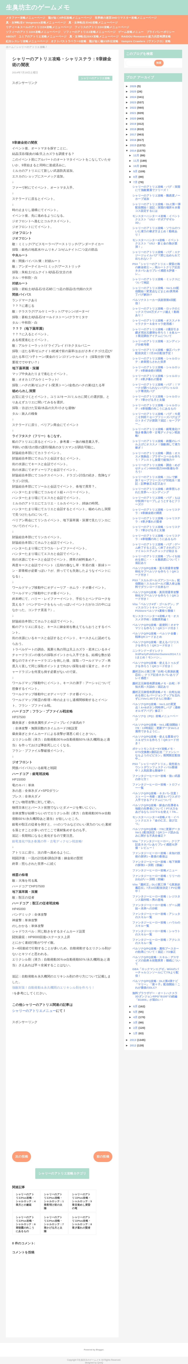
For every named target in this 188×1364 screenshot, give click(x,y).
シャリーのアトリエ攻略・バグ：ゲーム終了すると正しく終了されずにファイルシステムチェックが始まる (156, 547)
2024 (133, 97)
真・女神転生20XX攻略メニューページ (94, 36)
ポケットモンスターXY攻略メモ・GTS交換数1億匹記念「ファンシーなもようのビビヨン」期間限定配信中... (156, 753)
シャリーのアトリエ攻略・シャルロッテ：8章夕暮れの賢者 (156, 377)
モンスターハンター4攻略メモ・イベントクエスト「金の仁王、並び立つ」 (155, 820)
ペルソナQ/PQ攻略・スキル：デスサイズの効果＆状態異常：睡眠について (156, 960)
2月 (136, 1027)
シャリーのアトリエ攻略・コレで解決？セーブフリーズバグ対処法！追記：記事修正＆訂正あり (156, 480)
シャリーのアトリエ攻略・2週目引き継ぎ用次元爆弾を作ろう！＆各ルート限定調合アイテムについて (156, 332)
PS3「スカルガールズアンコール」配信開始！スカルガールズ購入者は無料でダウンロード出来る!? (156, 583)
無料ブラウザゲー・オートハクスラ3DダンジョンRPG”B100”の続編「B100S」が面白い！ (154, 996)
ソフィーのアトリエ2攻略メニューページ (89, 31)
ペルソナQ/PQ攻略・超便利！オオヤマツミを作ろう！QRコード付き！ (155, 626)
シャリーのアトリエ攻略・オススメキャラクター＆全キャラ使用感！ (156, 322)
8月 (136, 176)
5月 (136, 1011)
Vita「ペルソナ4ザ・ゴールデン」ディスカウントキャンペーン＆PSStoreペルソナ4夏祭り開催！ (155, 607)
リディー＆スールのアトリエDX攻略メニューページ (39, 27)
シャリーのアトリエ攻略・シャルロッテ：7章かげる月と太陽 (156, 398)
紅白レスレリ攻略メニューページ (27, 41)
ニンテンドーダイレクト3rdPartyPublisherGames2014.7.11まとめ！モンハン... (156, 654)
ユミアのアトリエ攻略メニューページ (43, 36)
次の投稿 (21, 1156)
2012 (133, 1045)
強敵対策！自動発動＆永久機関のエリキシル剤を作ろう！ (53, 987)
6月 (136, 1006)
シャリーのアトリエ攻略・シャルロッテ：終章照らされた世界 (156, 360)
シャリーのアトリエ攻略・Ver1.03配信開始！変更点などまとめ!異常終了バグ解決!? (155, 291)
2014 (133, 150)
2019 (133, 123)
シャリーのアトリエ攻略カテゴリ (62, 1173)
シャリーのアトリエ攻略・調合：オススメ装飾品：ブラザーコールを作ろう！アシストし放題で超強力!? (156, 456)
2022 (133, 107)
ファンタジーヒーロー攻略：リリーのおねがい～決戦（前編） (156, 877)
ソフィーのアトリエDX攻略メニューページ (33, 31)
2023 (133, 102)
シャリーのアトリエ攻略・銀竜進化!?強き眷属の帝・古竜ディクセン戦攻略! (156, 432)
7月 (136, 182)
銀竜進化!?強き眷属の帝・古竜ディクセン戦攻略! (47, 841)
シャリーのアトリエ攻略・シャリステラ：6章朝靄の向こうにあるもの (156, 537)
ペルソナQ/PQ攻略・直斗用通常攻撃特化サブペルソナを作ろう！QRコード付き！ (155, 571)
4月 (136, 1017)
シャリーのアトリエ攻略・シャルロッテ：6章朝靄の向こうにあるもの (156, 407)
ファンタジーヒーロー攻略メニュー (154, 870)
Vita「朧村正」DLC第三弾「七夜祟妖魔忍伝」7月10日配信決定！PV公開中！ (156, 888)
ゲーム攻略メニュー (131, 31)
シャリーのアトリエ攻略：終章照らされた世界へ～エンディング (156, 490)
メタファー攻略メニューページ (25, 17)
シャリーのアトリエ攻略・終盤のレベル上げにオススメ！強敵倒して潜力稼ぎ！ (156, 444)
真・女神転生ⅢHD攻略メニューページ (93, 22)
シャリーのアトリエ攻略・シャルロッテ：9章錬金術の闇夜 (156, 369)
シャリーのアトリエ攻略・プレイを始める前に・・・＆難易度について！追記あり (156, 559)
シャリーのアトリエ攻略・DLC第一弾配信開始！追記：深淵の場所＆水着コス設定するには (156, 207)
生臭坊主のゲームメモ (38, 7)
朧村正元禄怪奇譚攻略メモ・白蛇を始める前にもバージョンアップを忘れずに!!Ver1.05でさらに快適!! (156, 695)
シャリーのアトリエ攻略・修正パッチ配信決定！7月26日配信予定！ (156, 351)
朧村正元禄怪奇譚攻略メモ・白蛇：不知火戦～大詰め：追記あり (156, 685)
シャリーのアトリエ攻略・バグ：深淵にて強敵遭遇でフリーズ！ (156, 188)
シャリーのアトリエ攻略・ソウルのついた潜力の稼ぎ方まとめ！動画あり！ (156, 231)
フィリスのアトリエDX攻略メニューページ (102, 27)
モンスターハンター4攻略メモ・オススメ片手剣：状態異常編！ (155, 617)
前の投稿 (103, 1156)
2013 (133, 1039)
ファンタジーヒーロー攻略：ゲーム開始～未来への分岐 (156, 906)
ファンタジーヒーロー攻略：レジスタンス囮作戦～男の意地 (156, 898)
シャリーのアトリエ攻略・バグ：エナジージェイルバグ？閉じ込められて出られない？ (156, 255)
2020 (133, 118)
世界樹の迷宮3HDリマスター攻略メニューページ (126, 17)
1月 (136, 1033)
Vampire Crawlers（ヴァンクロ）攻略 (146, 41)
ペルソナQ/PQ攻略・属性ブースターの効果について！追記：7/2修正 (155, 950)
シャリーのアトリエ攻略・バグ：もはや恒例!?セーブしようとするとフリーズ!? (156, 501)
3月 (136, 1022)
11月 (136, 160)
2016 (133, 139)
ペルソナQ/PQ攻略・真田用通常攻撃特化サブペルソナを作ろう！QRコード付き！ (155, 595)
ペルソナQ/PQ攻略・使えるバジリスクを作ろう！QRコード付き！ (155, 644)
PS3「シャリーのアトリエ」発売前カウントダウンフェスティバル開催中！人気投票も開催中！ (156, 767)
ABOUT (11, 36)
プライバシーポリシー (161, 31)
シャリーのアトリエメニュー (34, 1011)
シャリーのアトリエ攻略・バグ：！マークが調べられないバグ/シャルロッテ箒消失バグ (156, 388)
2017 (133, 134)
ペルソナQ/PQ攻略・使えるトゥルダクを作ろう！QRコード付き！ (155, 664)
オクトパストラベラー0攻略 (68, 41)
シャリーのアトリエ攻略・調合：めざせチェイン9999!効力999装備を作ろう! (156, 468)
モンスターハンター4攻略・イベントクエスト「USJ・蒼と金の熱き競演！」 (155, 243)
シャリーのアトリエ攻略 (95, 78)
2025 (133, 91)
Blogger (99, 1350)
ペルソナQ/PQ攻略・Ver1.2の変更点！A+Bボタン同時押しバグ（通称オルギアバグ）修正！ (156, 707)
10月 (136, 166)
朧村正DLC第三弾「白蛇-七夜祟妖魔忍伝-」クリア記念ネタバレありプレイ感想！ (155, 675)
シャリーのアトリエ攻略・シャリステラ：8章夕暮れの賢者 (156, 520)
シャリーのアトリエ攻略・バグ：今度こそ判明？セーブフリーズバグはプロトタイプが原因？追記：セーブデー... (156, 418)
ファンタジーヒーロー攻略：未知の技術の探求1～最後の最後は (156, 855)
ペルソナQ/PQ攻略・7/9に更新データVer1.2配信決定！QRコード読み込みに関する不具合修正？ (156, 832)
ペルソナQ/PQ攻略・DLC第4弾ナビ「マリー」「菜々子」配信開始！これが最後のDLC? (156, 984)
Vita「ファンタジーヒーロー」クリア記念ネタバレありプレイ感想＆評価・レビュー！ (156, 844)
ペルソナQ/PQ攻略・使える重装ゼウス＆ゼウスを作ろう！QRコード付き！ (155, 740)
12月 (136, 155)
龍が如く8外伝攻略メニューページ (70, 17)
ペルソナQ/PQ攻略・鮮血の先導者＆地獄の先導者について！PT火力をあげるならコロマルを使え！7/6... (155, 808)
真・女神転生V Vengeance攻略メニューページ (36, 22)
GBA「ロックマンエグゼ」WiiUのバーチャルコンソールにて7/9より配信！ (155, 972)
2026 (133, 86)
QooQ (100, 1362)
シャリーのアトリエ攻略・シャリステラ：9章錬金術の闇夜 (156, 511)
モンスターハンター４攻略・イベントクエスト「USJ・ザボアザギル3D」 (156, 219)
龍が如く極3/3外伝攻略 (103, 41)
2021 (133, 112)
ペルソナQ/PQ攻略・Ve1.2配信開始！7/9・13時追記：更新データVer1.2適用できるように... (156, 728)
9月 (136, 171)
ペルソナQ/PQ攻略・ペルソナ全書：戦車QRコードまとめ (155, 635)
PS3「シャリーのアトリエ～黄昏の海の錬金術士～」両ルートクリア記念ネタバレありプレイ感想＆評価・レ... (156, 268)
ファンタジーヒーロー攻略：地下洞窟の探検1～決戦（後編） (156, 863)
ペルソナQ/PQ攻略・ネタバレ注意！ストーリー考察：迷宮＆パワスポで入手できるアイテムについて (156, 796)
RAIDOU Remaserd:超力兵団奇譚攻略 (146, 36)
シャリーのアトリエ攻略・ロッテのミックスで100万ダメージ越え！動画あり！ (156, 312)
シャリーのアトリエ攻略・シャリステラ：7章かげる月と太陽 (156, 528)
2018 (133, 129)
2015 (133, 145)
